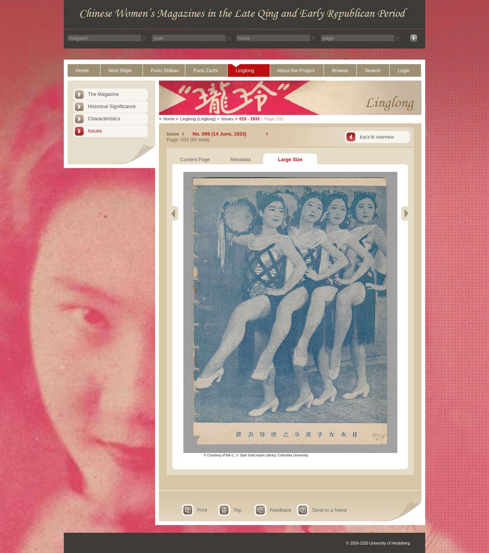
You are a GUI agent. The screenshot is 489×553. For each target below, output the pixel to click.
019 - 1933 (250, 118)
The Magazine (103, 94)
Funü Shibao (165, 70)
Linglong (245, 70)
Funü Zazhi (205, 70)
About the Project (295, 70)
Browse (340, 70)
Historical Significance (112, 106)
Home (82, 70)
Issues (95, 131)
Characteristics (104, 118)
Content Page (195, 159)
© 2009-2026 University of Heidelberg (378, 543)
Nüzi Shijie (119, 70)
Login (404, 70)
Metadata (240, 159)
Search (373, 70)
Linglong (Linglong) (198, 118)
